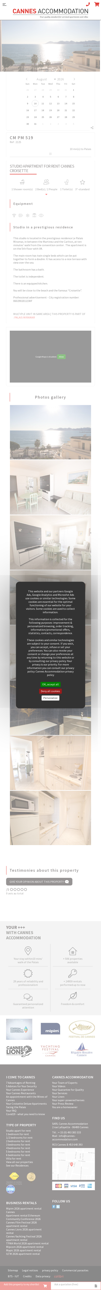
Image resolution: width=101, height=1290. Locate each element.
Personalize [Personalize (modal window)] (50, 698)
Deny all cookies (50, 691)
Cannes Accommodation (50, 13)
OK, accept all (50, 684)
